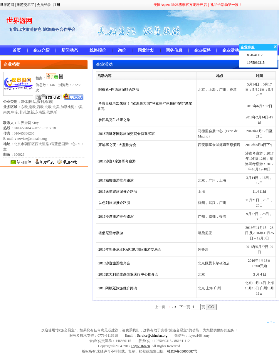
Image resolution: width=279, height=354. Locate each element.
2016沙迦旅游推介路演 (116, 216)
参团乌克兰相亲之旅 (114, 120)
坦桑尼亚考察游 (110, 233)
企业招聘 (202, 50)
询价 (122, 50)
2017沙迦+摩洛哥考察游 (117, 161)
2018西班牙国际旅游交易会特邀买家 (126, 134)
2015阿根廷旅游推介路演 (117, 288)
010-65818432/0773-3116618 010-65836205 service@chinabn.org (29, 133)
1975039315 (256, 63)
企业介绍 (41, 50)
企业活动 (230, 50)
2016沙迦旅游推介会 (114, 263)
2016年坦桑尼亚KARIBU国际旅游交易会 (129, 249)
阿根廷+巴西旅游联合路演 (118, 90)
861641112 (255, 55)
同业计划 (146, 50)
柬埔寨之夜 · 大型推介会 (117, 145)
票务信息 (174, 50)
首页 (17, 50)
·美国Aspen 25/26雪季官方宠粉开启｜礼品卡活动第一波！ (197, 5)
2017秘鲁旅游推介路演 (116, 180)
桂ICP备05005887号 (182, 351)
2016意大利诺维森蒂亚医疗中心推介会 (128, 274)
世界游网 (7, 5)
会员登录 (44, 5)
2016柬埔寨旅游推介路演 (117, 191)
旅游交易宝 (25, 5)
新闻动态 (69, 50)
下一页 (184, 307)
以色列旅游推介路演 (114, 203)
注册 (56, 5)
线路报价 (98, 50)
